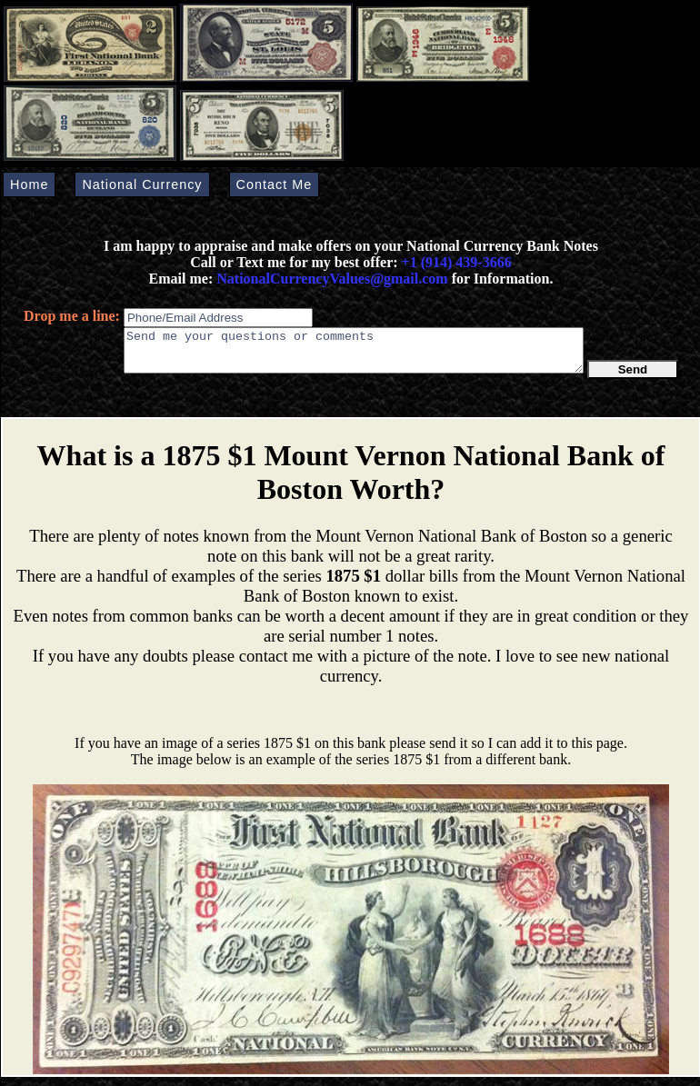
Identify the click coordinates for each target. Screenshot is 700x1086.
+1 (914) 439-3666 (457, 262)
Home (29, 184)
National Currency (142, 184)
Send (633, 377)
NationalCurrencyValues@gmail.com (330, 278)
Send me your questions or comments (354, 354)
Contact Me (274, 184)
